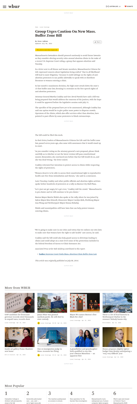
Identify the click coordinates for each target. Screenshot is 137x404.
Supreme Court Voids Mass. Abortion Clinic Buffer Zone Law (68, 254)
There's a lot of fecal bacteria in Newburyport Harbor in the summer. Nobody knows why (116, 317)
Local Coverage (44, 27)
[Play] (38, 323)
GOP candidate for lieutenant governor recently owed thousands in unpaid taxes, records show (19, 317)
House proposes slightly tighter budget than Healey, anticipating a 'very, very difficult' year (117, 351)
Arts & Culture (10, 355)
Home (36, 27)
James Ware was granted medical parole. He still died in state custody (50, 317)
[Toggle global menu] (4, 7)
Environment (107, 322)
